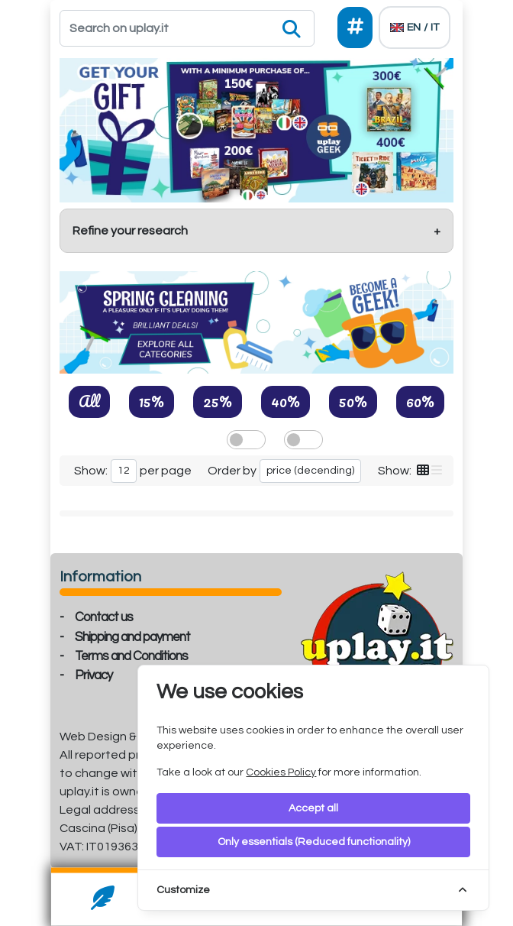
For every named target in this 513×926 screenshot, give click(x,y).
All (89, 401)
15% (151, 401)
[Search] (187, 28)
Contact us (104, 617)
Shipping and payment (132, 637)
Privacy (93, 675)
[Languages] (414, 27)
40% (285, 401)
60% (420, 401)
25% (217, 401)
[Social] (355, 27)
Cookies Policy (281, 772)
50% (353, 401)
